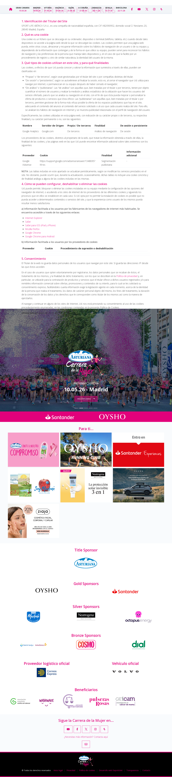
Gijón (71, 9)
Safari (28, 221)
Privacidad (71, 770)
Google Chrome (33, 232)
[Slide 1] (77, 408)
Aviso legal (58, 770)
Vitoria (47, 9)
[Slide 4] (91, 408)
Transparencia (124, 2)
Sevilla (108, 9)
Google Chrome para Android (39, 236)
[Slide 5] (95, 408)
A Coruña (83, 9)
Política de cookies (87, 770)
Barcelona (121, 9)
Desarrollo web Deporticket (111, 770)
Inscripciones (86, 399)
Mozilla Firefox (32, 229)
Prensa (138, 2)
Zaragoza (96, 9)
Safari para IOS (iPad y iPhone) (40, 225)
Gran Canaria (22, 9)
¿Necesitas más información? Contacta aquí (86, 736)
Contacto (149, 2)
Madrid (36, 9)
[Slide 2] (81, 408)
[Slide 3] (86, 408)
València (59, 9)
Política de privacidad (126, 276)
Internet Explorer (33, 218)
